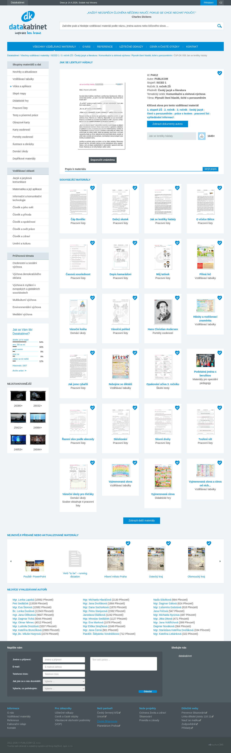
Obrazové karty (21, 122)
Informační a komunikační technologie (27, 198)
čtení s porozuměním (159, 113)
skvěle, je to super (21, 340)
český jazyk (196, 109)
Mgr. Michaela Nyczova (166, 614)
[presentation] (117, 679)
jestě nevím (18, 349)
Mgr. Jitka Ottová (163, 618)
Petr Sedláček (21, 603)
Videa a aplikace (22, 86)
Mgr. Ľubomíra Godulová (167, 607)
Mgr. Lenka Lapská (24, 599)
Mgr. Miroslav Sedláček (96, 618)
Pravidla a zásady (149, 720)
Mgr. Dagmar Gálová (165, 603)
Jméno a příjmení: (22, 659)
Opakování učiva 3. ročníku (163, 384)
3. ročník (182, 109)
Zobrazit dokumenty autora (167, 123)
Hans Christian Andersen (163, 329)
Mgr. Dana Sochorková (96, 607)
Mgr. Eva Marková (93, 622)
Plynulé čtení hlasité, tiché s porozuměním (152, 55)
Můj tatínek (162, 274)
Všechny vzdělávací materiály (35, 55)
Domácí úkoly (20, 151)
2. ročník (169, 109)
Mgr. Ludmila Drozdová (26, 626)
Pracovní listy (20, 107)
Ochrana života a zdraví (152, 712)
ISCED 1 (55, 55)
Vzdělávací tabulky (23, 79)
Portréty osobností (23, 136)
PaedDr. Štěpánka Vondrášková (101, 633)
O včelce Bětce (205, 219)
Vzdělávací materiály (18, 716)
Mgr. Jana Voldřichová (166, 622)
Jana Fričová (161, 611)
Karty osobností (21, 129)
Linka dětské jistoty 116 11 (196, 716)
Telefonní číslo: (20, 674)
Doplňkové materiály (24, 158)
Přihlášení (208, 2)
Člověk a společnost (24, 221)
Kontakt (11, 727)
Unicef (100, 716)
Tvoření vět (205, 439)
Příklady (186, 727)
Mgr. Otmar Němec (24, 622)
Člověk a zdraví (21, 236)
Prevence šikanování (193, 712)
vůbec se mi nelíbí (21, 359)
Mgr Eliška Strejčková (95, 626)
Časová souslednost (78, 274)
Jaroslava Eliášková (94, 614)
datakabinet (185, 655)
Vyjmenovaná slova (120, 481)
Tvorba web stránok (16, 746)
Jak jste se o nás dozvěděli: (27, 681)
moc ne (16, 354)
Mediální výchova (22, 314)
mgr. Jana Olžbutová (24, 614)
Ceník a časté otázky (66, 716)
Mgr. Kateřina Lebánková (167, 633)
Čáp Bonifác (78, 219)
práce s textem (183, 113)
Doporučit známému (103, 159)
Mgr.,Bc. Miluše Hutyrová (27, 633)
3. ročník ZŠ (67, 55)
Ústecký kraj (156, 576)
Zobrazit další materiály (142, 520)
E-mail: (16, 666)
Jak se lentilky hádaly (161, 136)
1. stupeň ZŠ (154, 109)
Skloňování (120, 439)
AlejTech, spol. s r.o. (63, 746)
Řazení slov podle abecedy (78, 439)
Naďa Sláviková (162, 599)
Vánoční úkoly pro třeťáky (78, 494)
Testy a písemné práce (25, 115)
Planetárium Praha (107, 725)
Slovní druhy (163, 439)
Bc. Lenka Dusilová (24, 611)
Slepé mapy (19, 93)
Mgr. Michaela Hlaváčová (97, 599)
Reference (13, 720)
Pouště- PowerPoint (34, 576)
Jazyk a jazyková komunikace (22, 180)
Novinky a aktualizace (25, 71)
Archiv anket (18, 371)
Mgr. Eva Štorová (23, 607)
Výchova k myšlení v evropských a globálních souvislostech (26, 289)
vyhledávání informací (160, 117)
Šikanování (145, 716)
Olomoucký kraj (196, 576)
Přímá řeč (205, 274)
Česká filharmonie (107, 721)
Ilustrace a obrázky (23, 144)
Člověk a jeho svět (23, 207)
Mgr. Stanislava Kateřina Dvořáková (173, 630)
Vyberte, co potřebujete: (25, 688)
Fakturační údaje (16, 724)
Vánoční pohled (120, 329)
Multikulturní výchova (24, 299)
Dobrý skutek (120, 219)
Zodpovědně (189, 724)
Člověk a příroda (22, 214)
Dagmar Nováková (164, 626)
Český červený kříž (107, 712)
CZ (220, 2)
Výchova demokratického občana (27, 276)
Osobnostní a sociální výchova (25, 265)
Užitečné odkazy (64, 712)
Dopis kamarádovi (120, 274)
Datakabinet (13, 55)
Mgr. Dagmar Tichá (24, 618)
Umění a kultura (21, 243)
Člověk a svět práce (24, 229)
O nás (10, 712)
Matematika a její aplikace (27, 189)
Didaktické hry (21, 100)
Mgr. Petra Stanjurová (95, 611)
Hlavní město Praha (115, 576)
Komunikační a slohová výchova (114, 55)
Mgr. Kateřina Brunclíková (27, 630)
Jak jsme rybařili (78, 384)
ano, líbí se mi (19, 345)
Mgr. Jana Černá (92, 630)
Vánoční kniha (78, 329)
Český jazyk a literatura (86, 55)
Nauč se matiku (190, 720)
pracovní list (201, 113)
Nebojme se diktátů (120, 384)
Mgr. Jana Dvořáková (95, 603)
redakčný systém (37, 746)
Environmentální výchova (27, 307)
